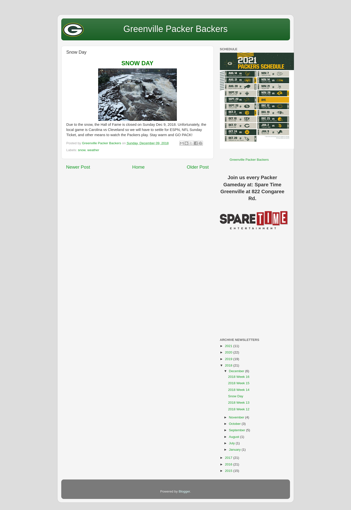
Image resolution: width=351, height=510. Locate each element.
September (237, 430)
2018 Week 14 (238, 390)
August (234, 437)
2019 (229, 359)
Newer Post (78, 167)
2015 (229, 471)
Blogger (184, 491)
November (237, 417)
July (232, 443)
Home (138, 167)
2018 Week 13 (238, 402)
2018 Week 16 (238, 377)
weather (93, 150)
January (235, 449)
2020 (229, 352)
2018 (229, 365)
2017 (229, 458)
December (237, 371)
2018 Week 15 (238, 383)
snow (82, 150)
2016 (229, 464)
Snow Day (235, 396)
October (235, 424)
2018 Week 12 (238, 409)
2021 (229, 346)
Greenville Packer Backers (175, 29)
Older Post (198, 167)
